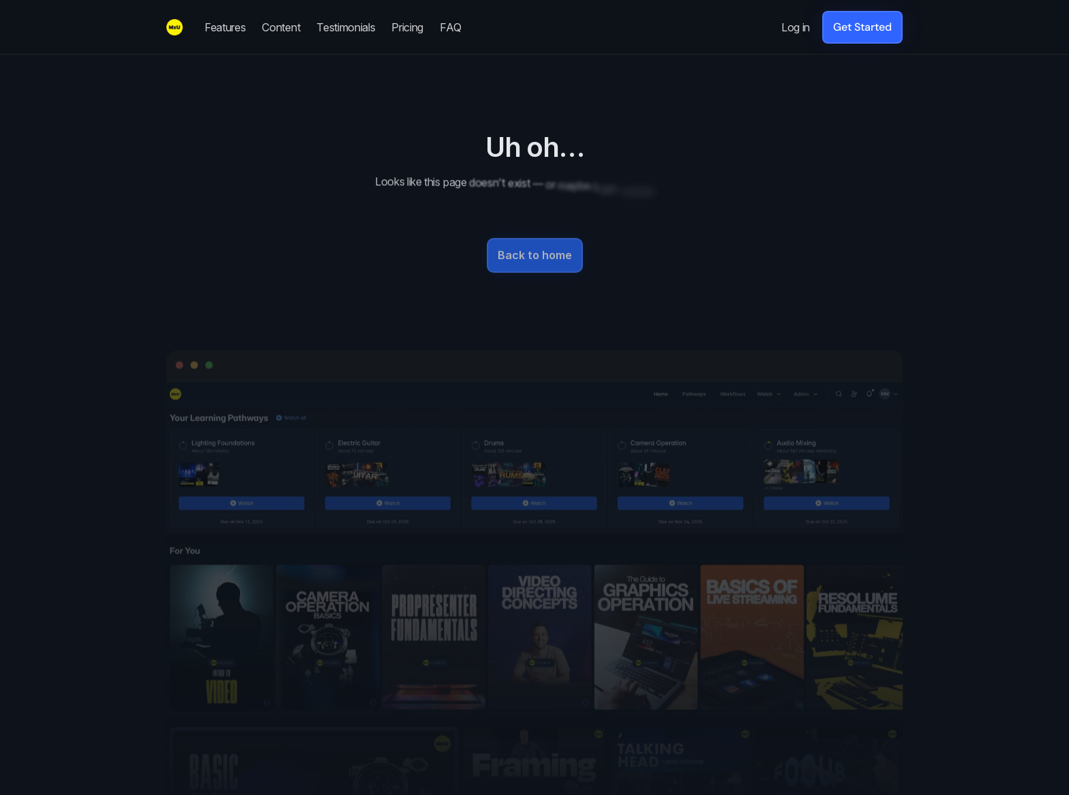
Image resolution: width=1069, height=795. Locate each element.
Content (281, 27)
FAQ (450, 27)
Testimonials (345, 27)
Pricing (407, 27)
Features (225, 27)
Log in (795, 27)
